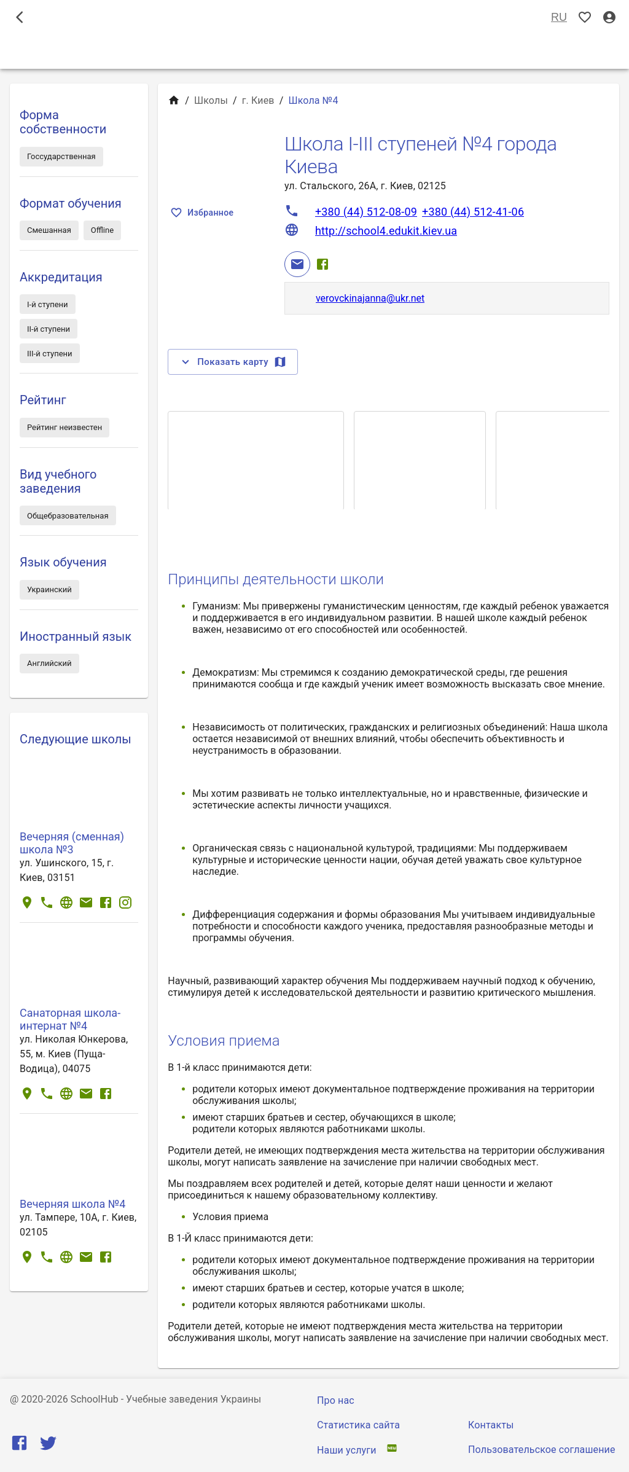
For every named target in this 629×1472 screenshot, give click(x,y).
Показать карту (232, 362)
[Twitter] (48, 1446)
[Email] (297, 264)
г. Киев (258, 100)
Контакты (491, 1425)
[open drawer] (19, 17)
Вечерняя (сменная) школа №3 (72, 843)
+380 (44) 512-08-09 (366, 211)
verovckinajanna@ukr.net (370, 298)
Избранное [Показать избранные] (203, 213)
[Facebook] (322, 264)
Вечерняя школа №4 (72, 1203)
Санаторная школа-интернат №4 (70, 1019)
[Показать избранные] (584, 17)
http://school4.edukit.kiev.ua (386, 230)
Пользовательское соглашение (541, 1449)
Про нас (335, 1400)
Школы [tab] (314, 51)
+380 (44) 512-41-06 (473, 211)
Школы (211, 100)
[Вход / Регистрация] (609, 17)
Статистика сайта (358, 1425)
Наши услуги (347, 1450)
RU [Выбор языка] (559, 17)
